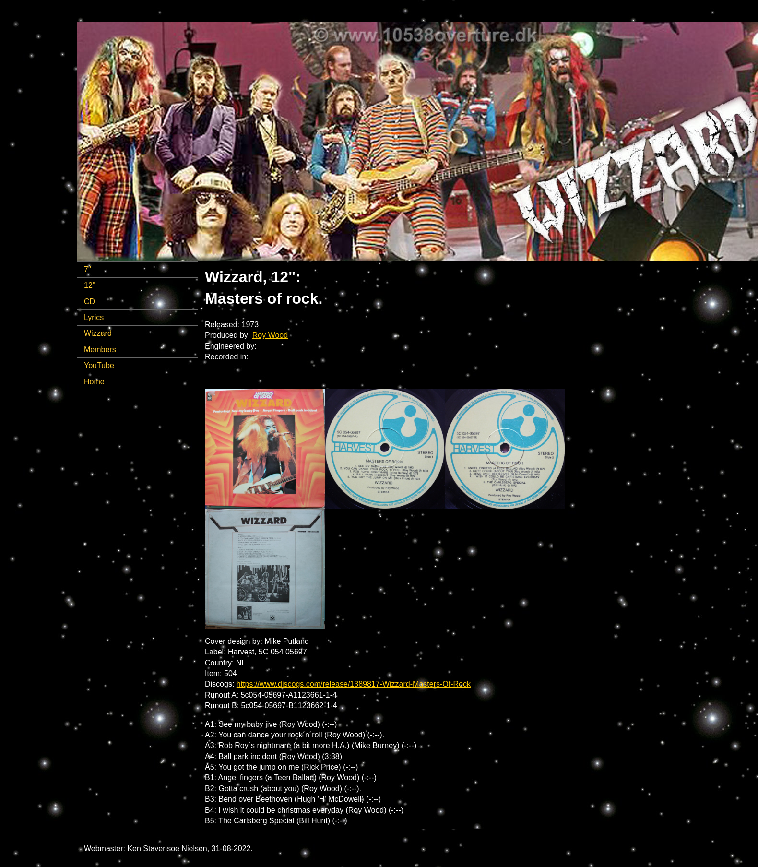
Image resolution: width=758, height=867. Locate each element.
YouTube (99, 365)
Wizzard (98, 333)
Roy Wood (270, 335)
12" (89, 285)
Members (100, 349)
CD (89, 301)
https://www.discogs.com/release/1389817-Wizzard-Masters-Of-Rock (354, 684)
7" (87, 269)
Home (94, 382)
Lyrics (94, 317)
